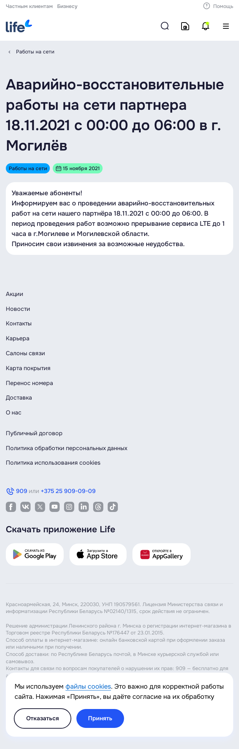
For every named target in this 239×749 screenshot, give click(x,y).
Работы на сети (35, 51)
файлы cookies (88, 686)
